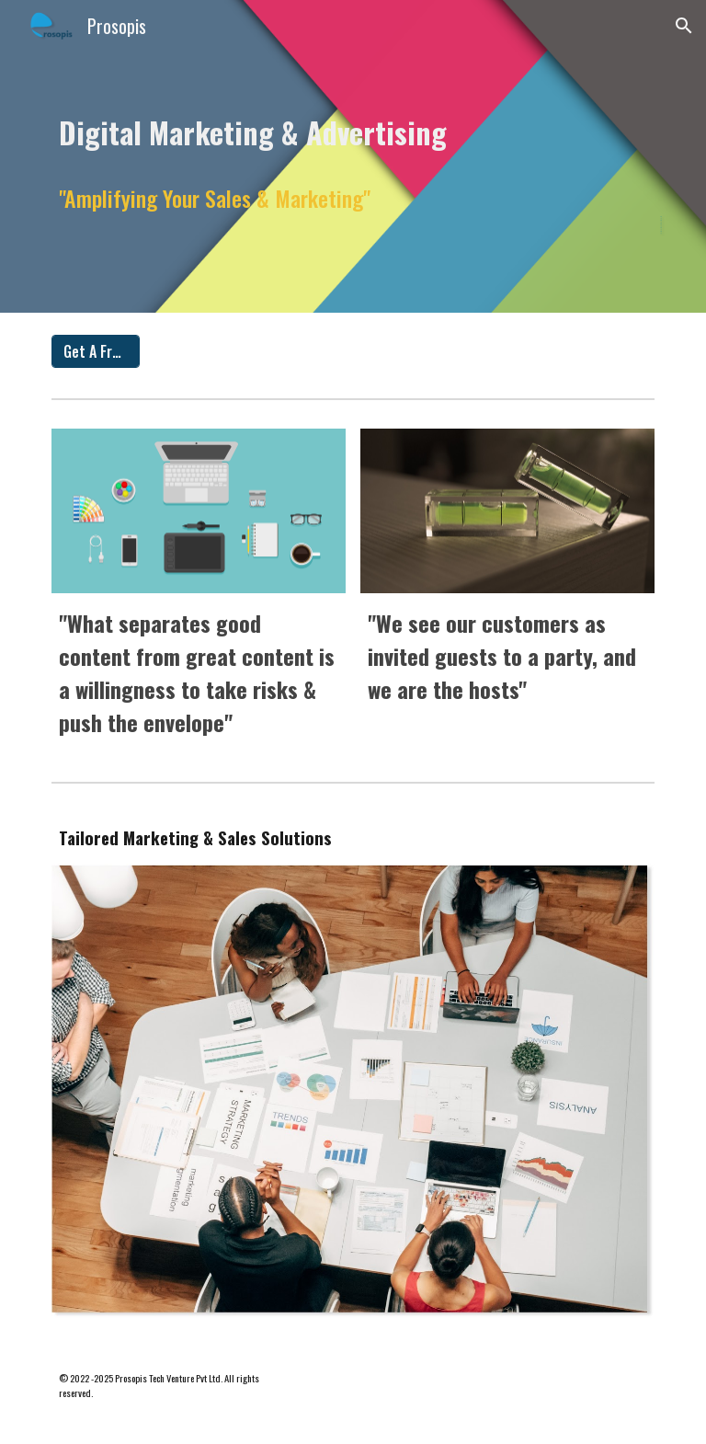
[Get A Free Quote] (95, 351)
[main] (352, 127)
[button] (684, 26)
